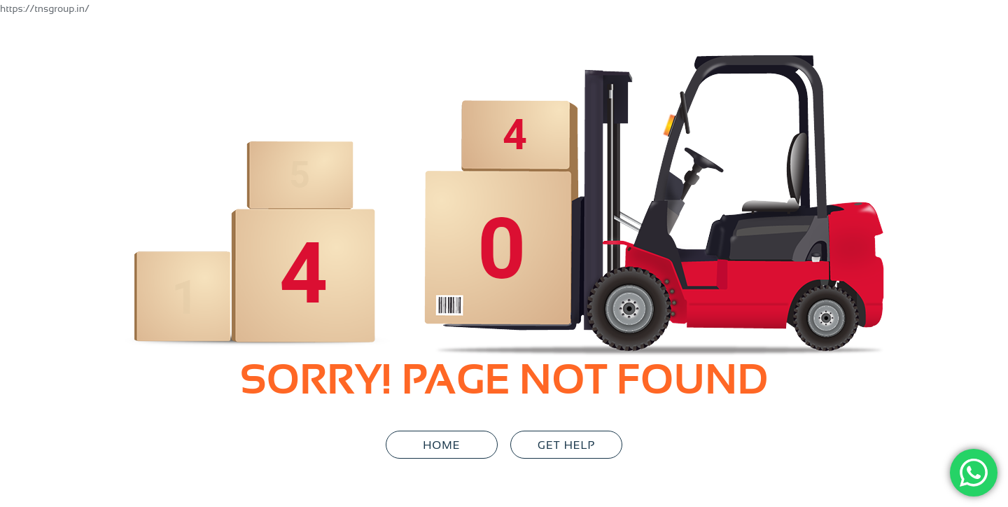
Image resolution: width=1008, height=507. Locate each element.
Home (441, 445)
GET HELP (566, 445)
